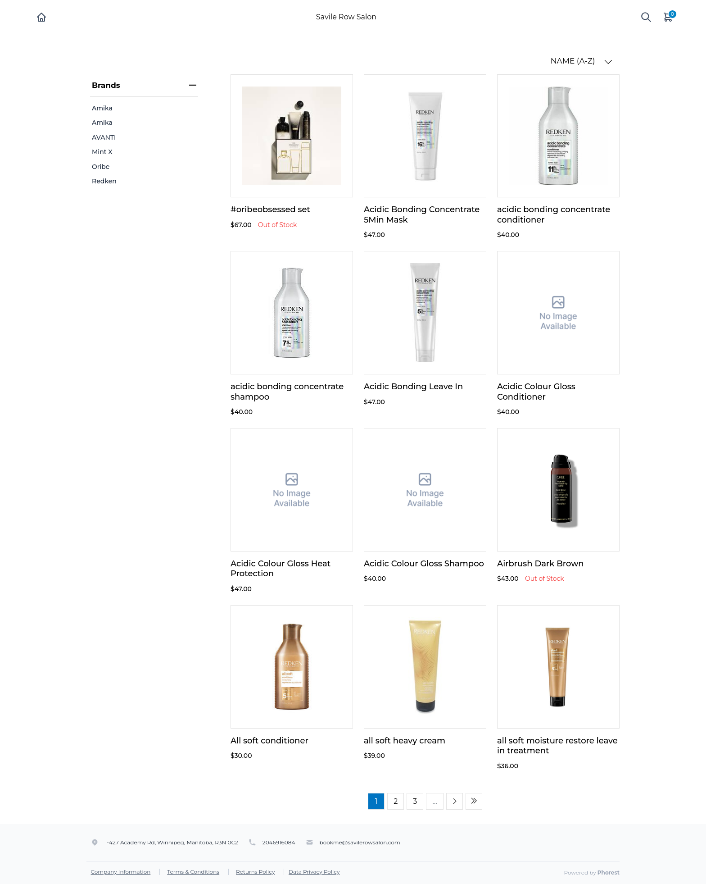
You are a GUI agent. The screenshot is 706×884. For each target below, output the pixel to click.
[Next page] (454, 801)
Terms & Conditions (193, 871)
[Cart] (668, 17)
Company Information (121, 871)
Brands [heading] (144, 85)
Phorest (608, 872)
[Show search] (646, 17)
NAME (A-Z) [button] (581, 61)
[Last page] (474, 801)
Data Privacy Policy (314, 871)
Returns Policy (255, 871)
